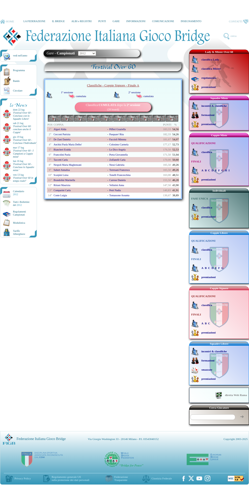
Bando (16, 81)
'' (22, 115)
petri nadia (115, 190)
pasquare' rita (116, 134)
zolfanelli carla (117, 159)
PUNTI (102, 21)
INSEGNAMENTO (191, 21)
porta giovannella (118, 154)
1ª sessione (67, 92)
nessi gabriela (116, 164)
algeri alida (59, 129)
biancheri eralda (62, 149)
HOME (7, 21)
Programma (19, 70)
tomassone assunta (119, 195)
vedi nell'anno (20, 55)
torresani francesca (119, 170)
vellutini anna (116, 185)
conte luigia (60, 195)
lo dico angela (117, 149)
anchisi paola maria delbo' (67, 144)
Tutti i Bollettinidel (21, 203)
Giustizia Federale (161, 478)
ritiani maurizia (61, 185)
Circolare (17, 90)
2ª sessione (134, 92)
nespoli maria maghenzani (67, 164)
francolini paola (61, 154)
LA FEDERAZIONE (34, 21)
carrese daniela (117, 180)
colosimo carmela (118, 144)
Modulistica (19, 222)
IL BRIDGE (58, 21)
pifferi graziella (117, 129)
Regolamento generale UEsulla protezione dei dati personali (70, 478)
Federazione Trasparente (121, 478)
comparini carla (62, 190)
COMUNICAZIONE (163, 21)
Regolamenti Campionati (19, 213)
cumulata (81, 96)
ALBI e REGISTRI (81, 21)
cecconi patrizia (61, 134)
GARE (116, 21)
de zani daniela (61, 139)
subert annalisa (61, 170)
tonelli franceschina (119, 175)
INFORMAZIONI (135, 21)
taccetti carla (60, 159)
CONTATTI (238, 21)
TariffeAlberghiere (19, 232)
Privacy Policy (23, 478)
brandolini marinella (64, 180)
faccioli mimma (117, 139)
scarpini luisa (60, 175)
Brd (54, 118)
